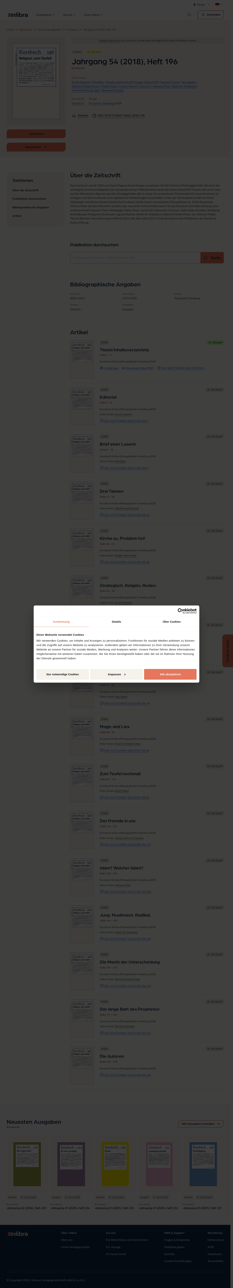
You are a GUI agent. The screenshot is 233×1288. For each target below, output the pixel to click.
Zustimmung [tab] (61, 621)
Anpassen (117, 674)
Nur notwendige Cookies (63, 674)
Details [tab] (116, 621)
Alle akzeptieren (170, 674)
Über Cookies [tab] (172, 621)
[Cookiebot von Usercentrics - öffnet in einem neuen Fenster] (180, 611)
